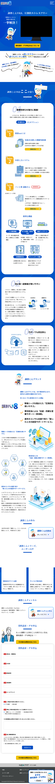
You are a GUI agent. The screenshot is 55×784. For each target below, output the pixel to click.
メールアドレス (9, 692)
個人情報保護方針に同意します (12, 743)
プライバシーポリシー (8, 776)
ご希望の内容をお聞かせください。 (14, 702)
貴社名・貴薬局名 (10, 654)
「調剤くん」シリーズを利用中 (12, 712)
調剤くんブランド (24, 770)
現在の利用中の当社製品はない (12, 714)
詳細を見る (33, 149)
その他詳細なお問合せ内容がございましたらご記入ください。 (20, 719)
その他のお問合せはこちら (27, 642)
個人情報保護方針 (11, 734)
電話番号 (7, 682)
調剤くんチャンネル (25, 773)
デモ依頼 (7, 704)
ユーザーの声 (5, 773)
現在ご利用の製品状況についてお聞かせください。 (18, 709)
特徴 (3, 770)
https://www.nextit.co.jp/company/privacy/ (27, 739)
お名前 (7, 663)
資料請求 (14, 704)
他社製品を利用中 (27, 712)
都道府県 (7, 673)
